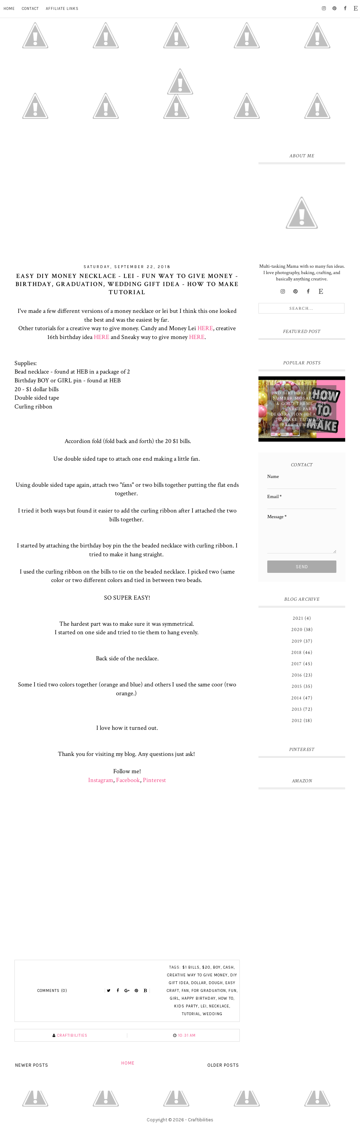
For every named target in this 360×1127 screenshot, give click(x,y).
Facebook (128, 780)
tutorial (191, 1014)
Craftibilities (200, 1119)
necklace (219, 1006)
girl (174, 998)
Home (9, 8)
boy (217, 967)
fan (185, 990)
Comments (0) (52, 990)
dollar (198, 983)
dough (216, 983)
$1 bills (191, 967)
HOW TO (225, 998)
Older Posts (223, 1065)
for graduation (208, 990)
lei (204, 1006)
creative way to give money (197, 975)
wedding (212, 1014)
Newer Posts (31, 1065)
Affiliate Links (62, 8)
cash (228, 967)
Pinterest (154, 780)
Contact (30, 8)
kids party (186, 1006)
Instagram (100, 780)
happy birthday (199, 998)
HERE (205, 328)
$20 (206, 967)
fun (232, 990)
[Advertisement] (127, 198)
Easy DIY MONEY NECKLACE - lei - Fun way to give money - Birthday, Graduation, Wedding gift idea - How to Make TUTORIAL (127, 284)
